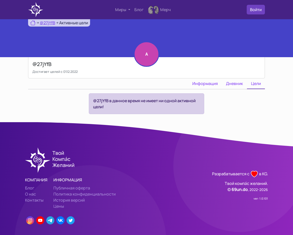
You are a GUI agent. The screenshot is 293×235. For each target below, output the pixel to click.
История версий (69, 200)
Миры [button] (121, 9)
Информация (205, 83)
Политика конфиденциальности (84, 194)
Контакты (34, 200)
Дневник (234, 83)
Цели (256, 83)
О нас (30, 194)
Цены (58, 206)
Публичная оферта (71, 188)
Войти (256, 9)
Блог (139, 9)
